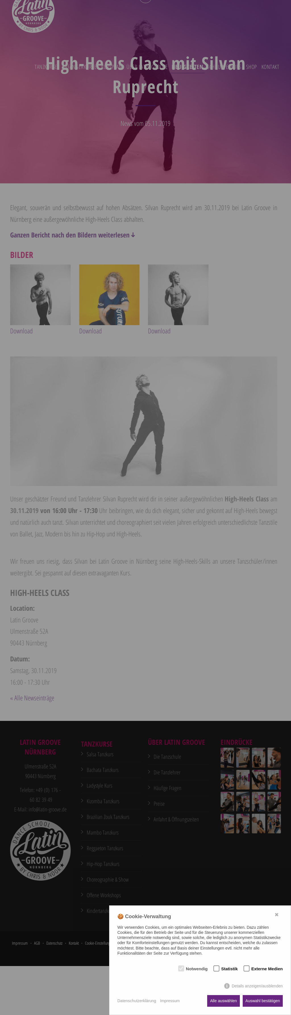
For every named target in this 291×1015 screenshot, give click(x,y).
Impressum (170, 1000)
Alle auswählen (223, 1000)
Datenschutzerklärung (136, 1000)
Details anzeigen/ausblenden (257, 986)
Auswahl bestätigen (263, 1000)
